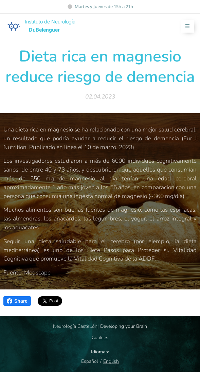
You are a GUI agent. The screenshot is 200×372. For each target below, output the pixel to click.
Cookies (100, 337)
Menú (185, 26)
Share (17, 301)
